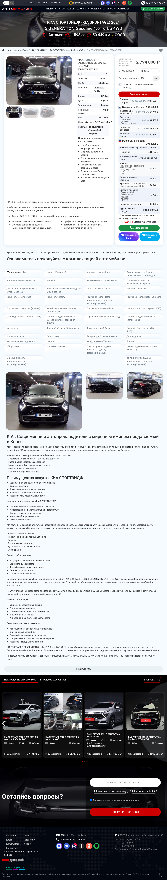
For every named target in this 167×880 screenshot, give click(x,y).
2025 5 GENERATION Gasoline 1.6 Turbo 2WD (21, 738)
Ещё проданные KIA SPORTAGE (20, 680)
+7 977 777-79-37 (153, 2)
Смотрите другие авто (145, 222)
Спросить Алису (99, 89)
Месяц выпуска (126, 70)
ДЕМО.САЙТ (18, 9)
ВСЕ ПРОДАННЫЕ (152, 680)
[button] (70, 78)
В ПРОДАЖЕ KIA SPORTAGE (53, 680)
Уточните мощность (128, 78)
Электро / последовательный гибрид (138, 86)
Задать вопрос (139, 227)
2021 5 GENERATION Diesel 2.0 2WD (103, 735)
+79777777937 (77, 839)
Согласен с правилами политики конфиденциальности (116, 800)
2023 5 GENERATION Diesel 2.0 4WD (62, 738)
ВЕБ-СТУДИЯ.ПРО (15, 867)
